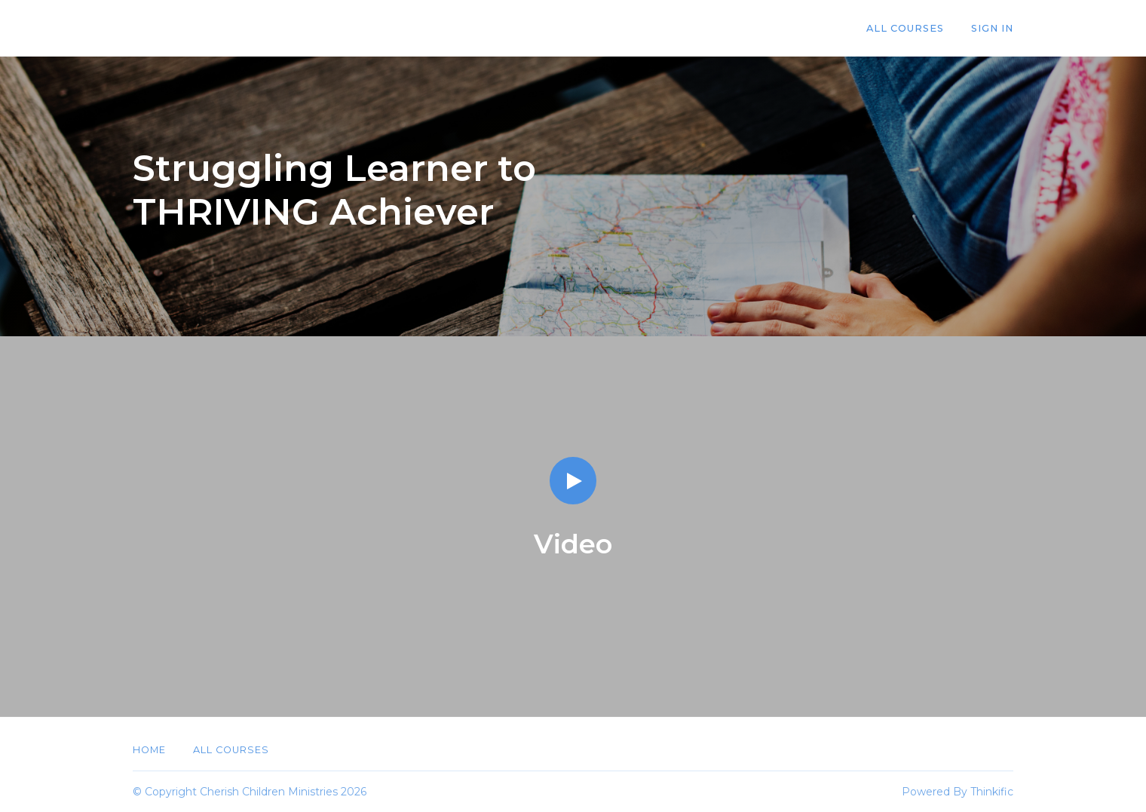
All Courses (905, 28)
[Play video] (573, 480)
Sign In (992, 28)
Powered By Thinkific (957, 791)
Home (149, 749)
